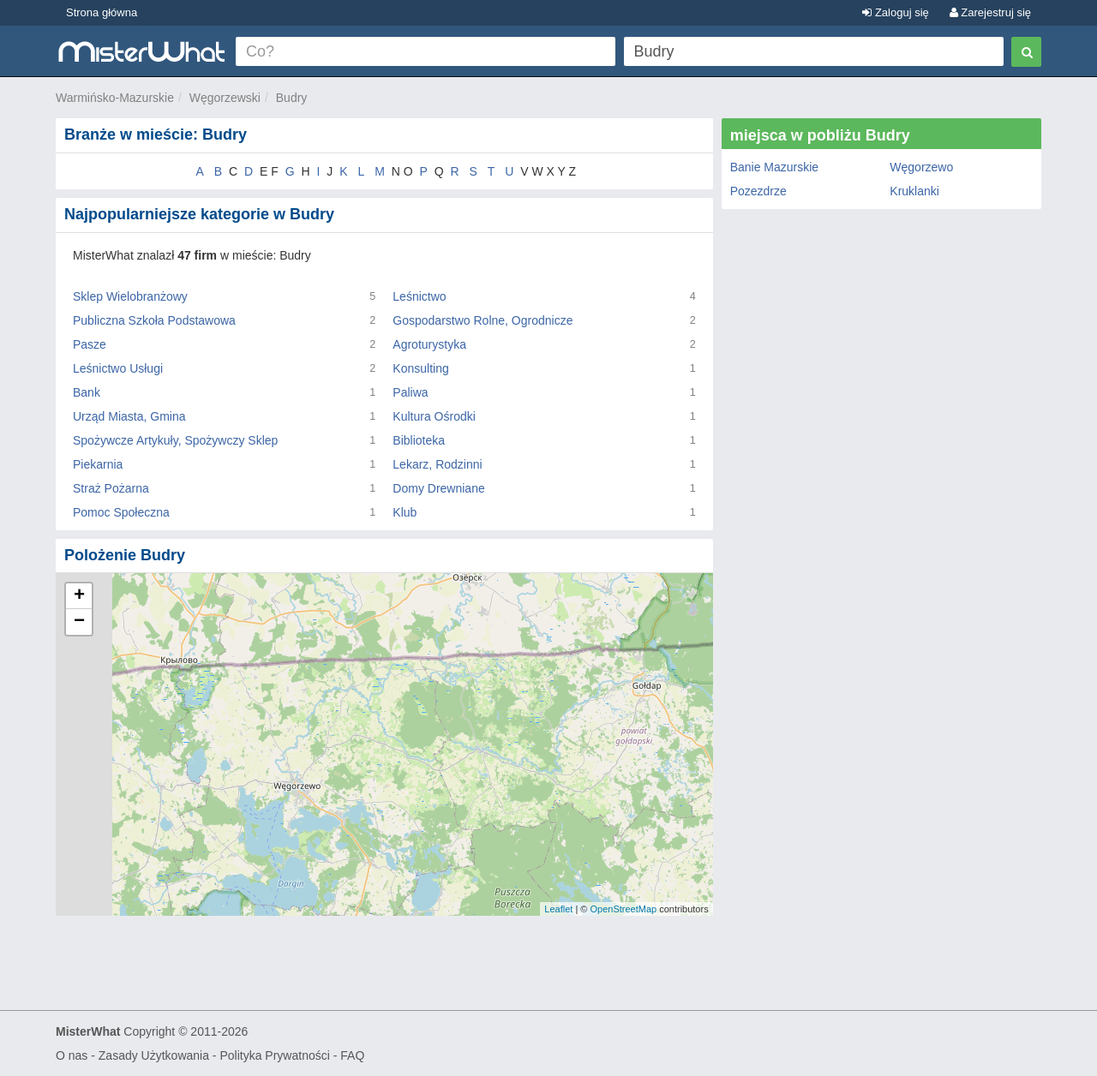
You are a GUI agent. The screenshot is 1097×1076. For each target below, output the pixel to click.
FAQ (352, 1055)
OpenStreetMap (623, 909)
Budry (292, 98)
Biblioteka (419, 440)
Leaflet (558, 909)
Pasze (89, 344)
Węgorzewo (921, 167)
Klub (405, 512)
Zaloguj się (895, 12)
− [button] (79, 622)
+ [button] (79, 596)
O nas (71, 1055)
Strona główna (101, 12)
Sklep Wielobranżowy (130, 296)
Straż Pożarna (111, 488)
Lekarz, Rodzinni (437, 464)
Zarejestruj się (990, 12)
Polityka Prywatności (274, 1055)
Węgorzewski (225, 98)
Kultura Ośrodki (434, 416)
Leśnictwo (419, 296)
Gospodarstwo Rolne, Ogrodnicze (482, 320)
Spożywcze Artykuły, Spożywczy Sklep (175, 440)
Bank (86, 392)
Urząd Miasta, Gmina (129, 416)
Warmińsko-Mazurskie (115, 98)
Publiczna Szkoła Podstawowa (154, 320)
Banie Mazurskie (774, 167)
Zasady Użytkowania (154, 1055)
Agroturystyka (429, 344)
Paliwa (410, 392)
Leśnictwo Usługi (118, 368)
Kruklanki (914, 191)
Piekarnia (98, 464)
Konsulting (420, 368)
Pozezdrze (758, 191)
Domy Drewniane (438, 488)
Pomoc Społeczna (121, 512)
